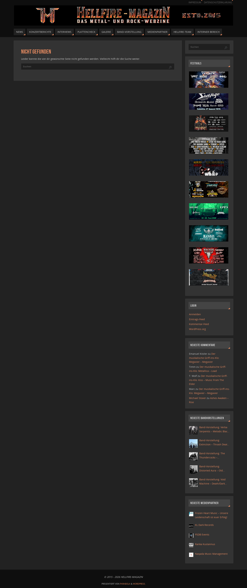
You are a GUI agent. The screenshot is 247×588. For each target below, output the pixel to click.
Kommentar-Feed (199, 324)
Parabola (125, 583)
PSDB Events (202, 534)
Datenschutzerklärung (218, 2)
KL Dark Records (204, 525)
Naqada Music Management (211, 553)
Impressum (195, 2)
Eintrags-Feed (197, 319)
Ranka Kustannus (205, 544)
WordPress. (139, 583)
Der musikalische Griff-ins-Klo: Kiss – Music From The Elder (208, 380)
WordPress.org (197, 329)
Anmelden (195, 314)
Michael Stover (197, 398)
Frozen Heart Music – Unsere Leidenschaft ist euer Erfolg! (211, 515)
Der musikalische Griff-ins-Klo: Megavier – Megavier (204, 358)
